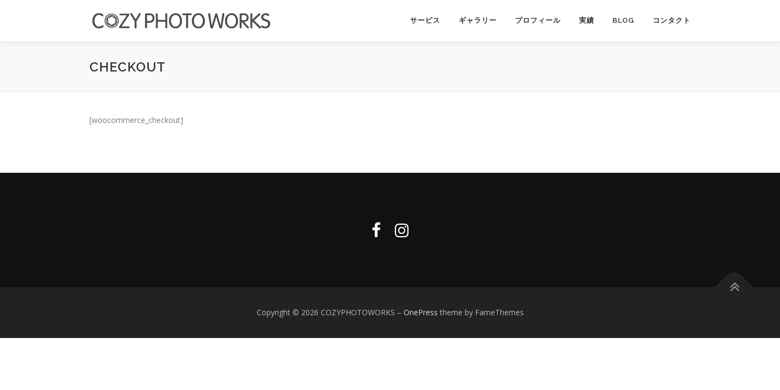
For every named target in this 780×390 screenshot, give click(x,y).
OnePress (421, 312)
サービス (425, 20)
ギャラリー (478, 20)
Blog (623, 20)
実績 (586, 20)
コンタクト (672, 20)
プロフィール (538, 20)
